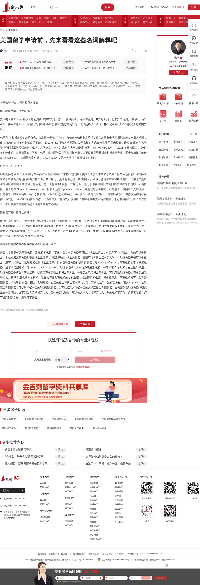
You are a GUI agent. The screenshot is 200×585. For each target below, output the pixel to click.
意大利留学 (95, 483)
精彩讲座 (97, 22)
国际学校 (85, 22)
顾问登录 (119, 517)
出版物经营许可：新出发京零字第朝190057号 (154, 560)
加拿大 (63, 18)
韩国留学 (69, 508)
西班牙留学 (95, 487)
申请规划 (163, 165)
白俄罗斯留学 (96, 539)
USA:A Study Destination (151, 554)
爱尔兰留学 (45, 504)
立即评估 (95, 359)
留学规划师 (27, 18)
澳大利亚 (23, 22)
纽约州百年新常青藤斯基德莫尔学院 (26, 463)
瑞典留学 (94, 509)
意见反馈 (119, 491)
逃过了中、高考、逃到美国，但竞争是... (109, 463)
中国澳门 (69, 525)
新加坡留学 (70, 483)
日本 (54, 18)
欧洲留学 (132, 554)
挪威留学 (94, 504)
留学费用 (163, 141)
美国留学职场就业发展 (113, 419)
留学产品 (85, 18)
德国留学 (94, 500)
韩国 (34, 22)
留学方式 (178, 149)
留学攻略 (13, 18)
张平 (4, 50)
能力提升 (135, 22)
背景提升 (193, 141)
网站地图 (119, 513)
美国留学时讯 (31, 428)
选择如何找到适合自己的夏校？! (105, 456)
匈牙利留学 (95, 526)
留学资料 (135, 18)
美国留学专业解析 (83, 419)
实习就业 (171, 22)
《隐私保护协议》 (83, 367)
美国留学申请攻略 (33, 419)
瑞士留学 (94, 522)
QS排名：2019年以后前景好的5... (25, 456)
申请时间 (163, 157)
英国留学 (44, 500)
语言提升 (147, 18)
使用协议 (119, 504)
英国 (38, 18)
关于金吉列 (178, 7)
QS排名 (178, 165)
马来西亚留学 (71, 487)
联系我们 (119, 487)
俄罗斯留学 (95, 535)
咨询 (60, 449)
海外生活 (183, 18)
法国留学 (94, 496)
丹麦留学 (94, 491)
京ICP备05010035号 (83, 560)
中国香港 (69, 521)
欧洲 (41, 22)
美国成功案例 (99, 428)
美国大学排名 (77, 428)
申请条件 (178, 141)
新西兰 (12, 22)
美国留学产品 (59, 419)
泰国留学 (69, 491)
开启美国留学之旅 (58, 324)
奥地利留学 (95, 530)
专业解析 (178, 157)
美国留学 (44, 483)
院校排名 (110, 18)
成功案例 (97, 18)
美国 (46, 18)
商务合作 (119, 500)
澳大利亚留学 (46, 517)
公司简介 (119, 483)
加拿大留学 (45, 487)
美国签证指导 (54, 428)
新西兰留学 (45, 521)
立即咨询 (85, 324)
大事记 (118, 496)
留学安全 (171, 18)
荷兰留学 (94, 517)
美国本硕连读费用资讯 (18, 449)
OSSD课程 (111, 22)
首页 (2, 30)
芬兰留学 (94, 513)
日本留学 (69, 504)
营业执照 (119, 509)
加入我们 (119, 522)
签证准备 (147, 22)
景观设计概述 (94, 449)
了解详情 (68, 61)
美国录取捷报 (9, 419)
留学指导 (191, 165)
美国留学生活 (9, 428)
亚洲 (49, 22)
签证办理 (193, 149)
